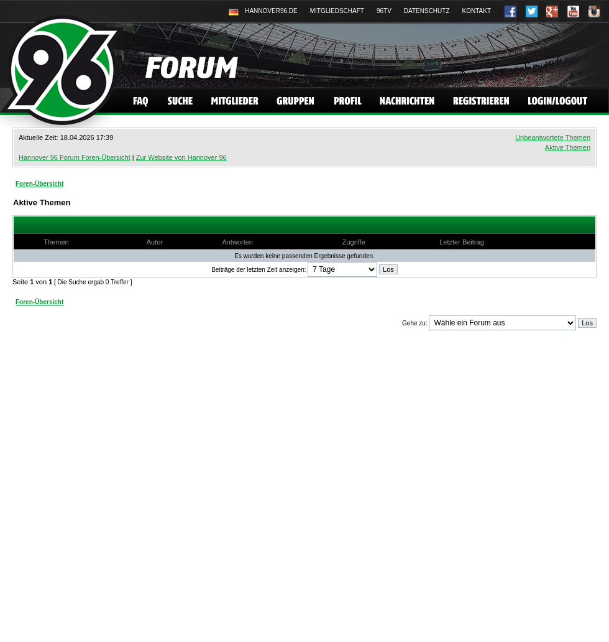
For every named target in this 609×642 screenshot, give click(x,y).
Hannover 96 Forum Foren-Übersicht (74, 157)
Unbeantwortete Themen (552, 137)
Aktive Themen (567, 147)
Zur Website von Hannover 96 (181, 157)
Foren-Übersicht (39, 183)
